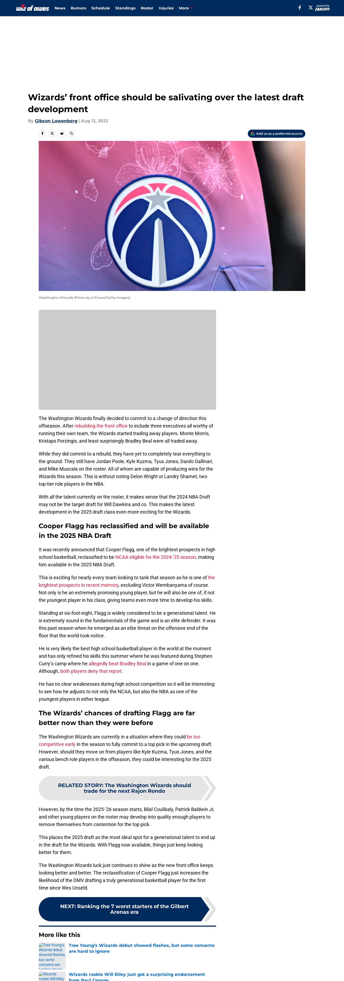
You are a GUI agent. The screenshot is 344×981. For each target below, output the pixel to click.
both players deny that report (91, 671)
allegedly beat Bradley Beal (118, 663)
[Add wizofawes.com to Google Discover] (276, 134)
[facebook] (300, 7)
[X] (311, 7)
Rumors (78, 8)
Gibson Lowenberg (56, 120)
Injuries (166, 8)
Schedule (100, 8)
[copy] (71, 133)
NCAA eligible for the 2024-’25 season (155, 557)
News (60, 8)
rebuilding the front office (101, 426)
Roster (147, 8)
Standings (125, 8)
